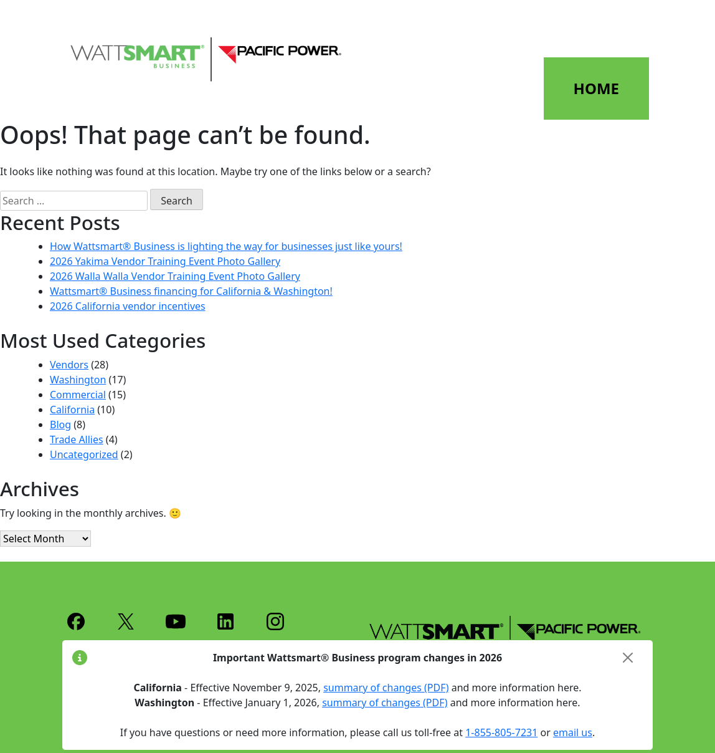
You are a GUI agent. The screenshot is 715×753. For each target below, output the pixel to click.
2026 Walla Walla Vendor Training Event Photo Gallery (175, 276)
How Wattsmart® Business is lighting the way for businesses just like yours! (226, 246)
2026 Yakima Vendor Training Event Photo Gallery (165, 261)
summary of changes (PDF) (385, 687)
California (72, 409)
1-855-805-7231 (501, 732)
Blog (60, 424)
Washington (78, 379)
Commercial (78, 394)
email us (572, 732)
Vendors (69, 365)
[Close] (628, 657)
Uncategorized (84, 454)
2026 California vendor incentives (128, 306)
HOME (596, 88)
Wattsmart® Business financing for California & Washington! (191, 291)
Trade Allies (76, 439)
